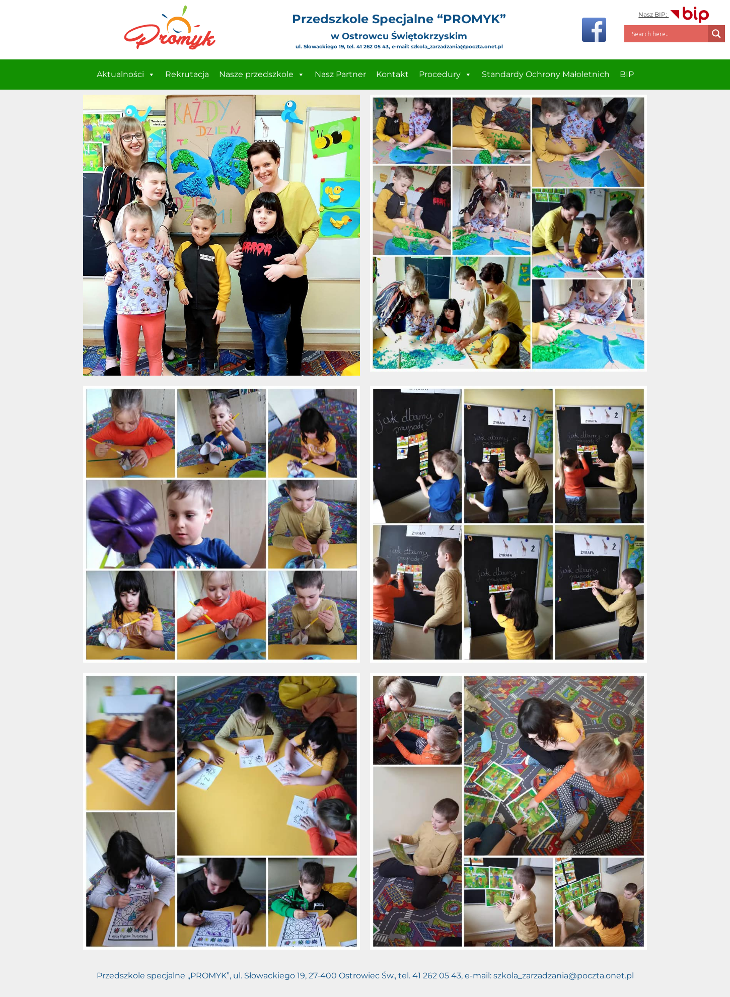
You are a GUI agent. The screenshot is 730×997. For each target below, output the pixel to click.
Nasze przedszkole (262, 74)
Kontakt (392, 74)
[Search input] (668, 33)
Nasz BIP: (674, 14)
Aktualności (126, 74)
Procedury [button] (445, 74)
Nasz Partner (340, 74)
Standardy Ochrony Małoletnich (546, 74)
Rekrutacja (187, 74)
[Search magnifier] (716, 33)
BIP (627, 74)
